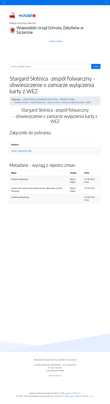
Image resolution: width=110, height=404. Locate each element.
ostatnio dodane (56, 41)
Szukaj (96, 66)
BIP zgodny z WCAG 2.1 (70, 393)
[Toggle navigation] (106, 2)
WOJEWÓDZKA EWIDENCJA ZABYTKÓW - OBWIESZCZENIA (49, 99)
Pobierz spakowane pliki (21, 151)
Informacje (16, 99)
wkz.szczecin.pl (55, 375)
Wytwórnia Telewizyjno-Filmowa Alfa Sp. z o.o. (74, 396)
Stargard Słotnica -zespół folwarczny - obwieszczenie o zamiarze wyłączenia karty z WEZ (52, 102)
